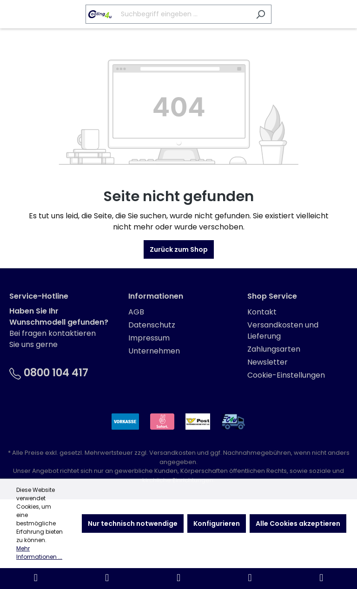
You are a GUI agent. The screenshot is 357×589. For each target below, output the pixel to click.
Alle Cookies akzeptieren (298, 523)
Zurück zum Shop (179, 249)
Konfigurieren (216, 523)
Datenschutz (151, 325)
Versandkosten (172, 452)
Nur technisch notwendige (133, 523)
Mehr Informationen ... (39, 552)
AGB (136, 312)
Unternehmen (154, 351)
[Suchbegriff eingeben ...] (168, 14)
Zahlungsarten (273, 349)
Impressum (149, 338)
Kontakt (262, 312)
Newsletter (267, 362)
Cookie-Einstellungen (286, 375)
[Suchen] (260, 14)
